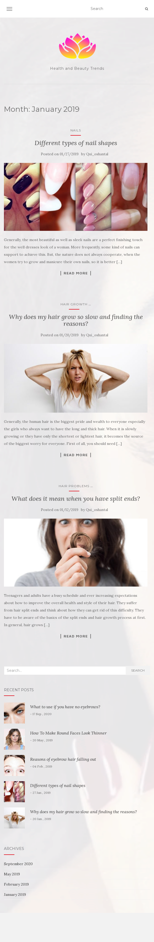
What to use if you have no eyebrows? (65, 706)
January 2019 (15, 894)
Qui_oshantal (97, 154)
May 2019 (12, 874)
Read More (76, 273)
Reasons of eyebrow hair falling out (63, 759)
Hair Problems (74, 486)
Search (138, 670)
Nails (75, 130)
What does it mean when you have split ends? (76, 498)
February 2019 (16, 884)
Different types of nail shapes (76, 143)
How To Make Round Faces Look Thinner (68, 733)
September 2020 (18, 863)
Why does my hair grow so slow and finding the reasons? (76, 320)
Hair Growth (73, 304)
